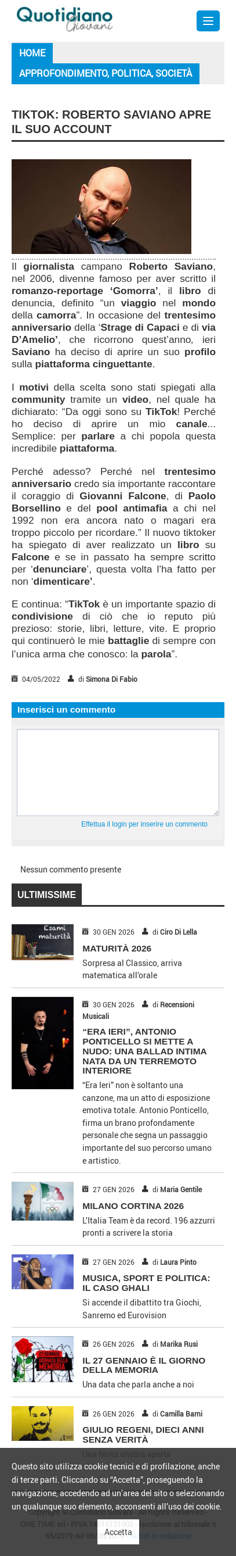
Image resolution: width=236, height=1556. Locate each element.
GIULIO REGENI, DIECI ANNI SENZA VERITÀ (143, 1434)
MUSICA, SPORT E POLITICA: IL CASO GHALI (146, 1283)
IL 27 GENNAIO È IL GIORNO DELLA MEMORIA (143, 1365)
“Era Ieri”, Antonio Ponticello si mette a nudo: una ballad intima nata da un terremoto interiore (144, 1050)
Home (32, 52)
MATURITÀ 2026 (116, 948)
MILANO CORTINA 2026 (133, 1206)
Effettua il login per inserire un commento (144, 824)
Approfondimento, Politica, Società (105, 73)
